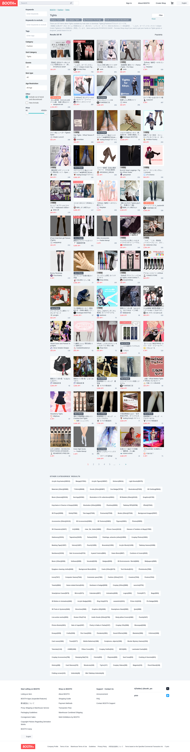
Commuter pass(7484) (94, 577)
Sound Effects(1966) (120, 633)
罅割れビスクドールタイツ (83, 241)
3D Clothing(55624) (154, 489)
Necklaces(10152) (58, 553)
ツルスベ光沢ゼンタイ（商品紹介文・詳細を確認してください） (129, 134)
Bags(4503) (155, 593)
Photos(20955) (137, 521)
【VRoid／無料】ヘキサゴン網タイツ (107, 204)
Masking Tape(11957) (59, 545)
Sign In (129, 3)
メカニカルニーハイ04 (105, 100)
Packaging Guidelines (29, 712)
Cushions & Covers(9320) (138, 553)
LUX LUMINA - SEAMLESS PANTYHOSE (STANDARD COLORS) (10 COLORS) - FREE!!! (60, 450)
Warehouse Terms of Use (79, 746)
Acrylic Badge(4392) (84, 601)
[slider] (27, 113)
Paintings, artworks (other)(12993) (114, 537)
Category (29, 42)
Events (28, 63)
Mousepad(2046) (140, 625)
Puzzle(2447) (143, 617)
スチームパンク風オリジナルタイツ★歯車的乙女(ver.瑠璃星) (84, 171)
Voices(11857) (76, 545)
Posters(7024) (149, 577)
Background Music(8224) (87, 569)
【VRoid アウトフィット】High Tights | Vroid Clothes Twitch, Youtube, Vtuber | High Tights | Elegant (130, 277)
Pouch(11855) (91, 545)
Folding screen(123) (58, 673)
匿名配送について (27, 703)
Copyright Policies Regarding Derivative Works (36, 723)
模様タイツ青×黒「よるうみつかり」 (84, 380)
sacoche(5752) (139, 585)
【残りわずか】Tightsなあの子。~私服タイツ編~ (130, 204)
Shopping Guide (65, 699)
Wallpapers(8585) (150, 561)
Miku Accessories (103, 238)
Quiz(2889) (137, 609)
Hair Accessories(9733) (77, 553)
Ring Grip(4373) (102, 601)
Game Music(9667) (117, 553)
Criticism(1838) (154, 633)
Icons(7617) (56, 577)
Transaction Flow (65, 708)
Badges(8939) (107, 561)
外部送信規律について (116, 746)
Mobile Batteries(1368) (91, 641)
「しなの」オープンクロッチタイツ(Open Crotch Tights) (83, 66)
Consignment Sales (28, 717)
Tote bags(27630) (89, 513)
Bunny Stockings (56, 273)
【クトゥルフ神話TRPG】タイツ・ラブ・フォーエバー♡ (153, 345)
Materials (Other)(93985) (60, 489)
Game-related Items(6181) (75, 585)
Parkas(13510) (92, 537)
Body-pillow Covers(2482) (124, 617)
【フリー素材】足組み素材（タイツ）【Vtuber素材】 (106, 169)
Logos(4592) (127, 593)
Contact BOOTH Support (105, 703)
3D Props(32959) (57, 513)
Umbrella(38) (75, 673)
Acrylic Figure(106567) (99, 481)
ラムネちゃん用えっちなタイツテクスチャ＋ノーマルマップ (129, 242)
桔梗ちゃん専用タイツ (128, 100)
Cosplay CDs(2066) (122, 625)
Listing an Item (26, 694)
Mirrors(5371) (79, 593)
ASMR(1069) (71, 649)
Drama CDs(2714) (80, 617)
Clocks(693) (98, 657)
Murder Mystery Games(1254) (137, 641)
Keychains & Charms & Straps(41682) (65, 505)
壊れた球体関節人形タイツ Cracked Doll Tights (83, 417)
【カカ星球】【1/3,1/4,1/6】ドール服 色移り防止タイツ (60, 101)
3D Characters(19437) (59, 529)
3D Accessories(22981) (84, 521)
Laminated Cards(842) (139, 649)
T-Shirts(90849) (79, 489)
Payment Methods (65, 703)
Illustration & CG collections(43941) (102, 497)
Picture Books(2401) (59, 625)
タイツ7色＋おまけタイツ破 (153, 97)
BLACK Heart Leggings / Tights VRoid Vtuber (130, 171)
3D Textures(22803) (104, 521)
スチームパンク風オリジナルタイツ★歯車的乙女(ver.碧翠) (107, 136)
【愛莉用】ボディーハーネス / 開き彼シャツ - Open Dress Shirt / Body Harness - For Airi (60, 171)
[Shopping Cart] (172, 3)
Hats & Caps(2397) (77, 625)
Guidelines (92, 746)
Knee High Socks (80, 449)
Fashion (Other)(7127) (115, 577)
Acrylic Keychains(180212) (61, 481)
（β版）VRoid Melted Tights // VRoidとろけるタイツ (153, 380)
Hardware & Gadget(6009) (98, 585)
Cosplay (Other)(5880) (120, 585)
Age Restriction (32, 83)
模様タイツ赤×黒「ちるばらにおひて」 (60, 380)
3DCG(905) (122, 649)
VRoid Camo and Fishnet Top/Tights (60, 344)
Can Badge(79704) (116, 489)
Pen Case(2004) (85, 633)
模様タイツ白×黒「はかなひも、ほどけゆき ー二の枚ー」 (130, 309)
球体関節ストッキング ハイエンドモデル (106, 417)
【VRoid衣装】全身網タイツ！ (152, 450)
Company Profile (52, 746)
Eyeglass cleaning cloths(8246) (62, 569)
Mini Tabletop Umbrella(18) (94, 673)
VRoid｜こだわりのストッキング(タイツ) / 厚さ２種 (107, 344)
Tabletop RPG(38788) (130, 505)
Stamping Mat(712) (81, 657)
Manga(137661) (81, 481)
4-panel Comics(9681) (98, 553)
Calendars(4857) (95, 593)
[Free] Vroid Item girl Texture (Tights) (60, 239)
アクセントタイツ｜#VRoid (153, 273)
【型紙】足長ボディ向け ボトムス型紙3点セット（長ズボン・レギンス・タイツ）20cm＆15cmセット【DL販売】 (60, 64)
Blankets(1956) (138, 633)
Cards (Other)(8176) (108, 569)
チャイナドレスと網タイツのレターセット (59, 312)
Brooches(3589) (80, 609)
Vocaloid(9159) (92, 561)
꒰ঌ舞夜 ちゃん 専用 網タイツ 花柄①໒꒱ (83, 344)
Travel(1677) (73, 641)
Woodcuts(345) (89, 665)
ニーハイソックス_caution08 (153, 205)
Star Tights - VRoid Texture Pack (84, 136)
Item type (29, 73)
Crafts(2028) (71, 633)
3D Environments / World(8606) (128, 561)
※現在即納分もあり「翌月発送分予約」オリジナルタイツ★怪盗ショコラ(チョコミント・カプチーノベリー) (130, 415)
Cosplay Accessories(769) (61, 657)
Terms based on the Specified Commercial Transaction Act (144, 746)
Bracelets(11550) (108, 545)
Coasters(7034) (134, 577)
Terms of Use (64, 746)
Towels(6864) (56, 585)
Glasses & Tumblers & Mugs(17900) (139, 529)
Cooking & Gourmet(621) (147, 657)
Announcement (102, 694)
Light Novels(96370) (136, 481)
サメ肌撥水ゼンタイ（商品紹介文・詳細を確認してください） (83, 309)
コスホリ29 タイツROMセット (84, 204)
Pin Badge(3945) (152, 601)
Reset (153, 19)
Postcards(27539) (106, 513)
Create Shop (161, 3)
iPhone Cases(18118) (114, 529)
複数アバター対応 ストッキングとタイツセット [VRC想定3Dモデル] (153, 136)
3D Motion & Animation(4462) (62, 601)
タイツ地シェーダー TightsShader (60, 134)
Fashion (60, 10)
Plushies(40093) (112, 505)
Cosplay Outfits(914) (106, 649)
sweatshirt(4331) (119, 601)
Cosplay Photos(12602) (140, 537)
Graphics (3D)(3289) (99, 609)
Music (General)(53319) (60, 497)
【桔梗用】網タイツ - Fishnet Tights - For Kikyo (130, 66)
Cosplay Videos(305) (120, 665)
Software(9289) (76, 561)
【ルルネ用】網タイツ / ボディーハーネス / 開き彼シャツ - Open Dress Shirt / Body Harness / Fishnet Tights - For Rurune (107, 66)
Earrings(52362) (78, 497)
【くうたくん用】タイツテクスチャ (106, 277)
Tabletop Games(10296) (147, 545)
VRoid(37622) (147, 505)
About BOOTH (144, 3)
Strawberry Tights (56, 414)
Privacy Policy (102, 746)
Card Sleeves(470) (72, 665)
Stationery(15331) (58, 537)
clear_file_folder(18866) (93, 529)
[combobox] (46, 3)
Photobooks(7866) (145, 569)
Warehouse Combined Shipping (71, 712)
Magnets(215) (137, 665)
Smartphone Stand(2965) (119, 609)
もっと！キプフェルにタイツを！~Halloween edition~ (60, 206)
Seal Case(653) (128, 657)
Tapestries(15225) (75, 537)
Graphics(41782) (148, 497)
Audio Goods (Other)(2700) (100, 617)
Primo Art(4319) (135, 601)
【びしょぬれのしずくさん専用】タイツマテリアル (106, 312)
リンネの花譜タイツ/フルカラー (130, 347)
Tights (67, 10)
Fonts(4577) (141, 593)
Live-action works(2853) (60, 617)
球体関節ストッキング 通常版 (106, 382)
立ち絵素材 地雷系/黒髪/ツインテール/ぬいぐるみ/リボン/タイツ (153, 309)
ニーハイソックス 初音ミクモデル (130, 382)
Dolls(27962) (73, 513)
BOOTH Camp (26, 729)
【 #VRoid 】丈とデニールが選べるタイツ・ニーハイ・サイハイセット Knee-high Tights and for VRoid (84, 99)
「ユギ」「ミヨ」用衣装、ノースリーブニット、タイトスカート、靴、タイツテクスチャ (152, 242)
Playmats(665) (112, 657)
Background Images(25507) (147, 513)
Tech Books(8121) (127, 569)
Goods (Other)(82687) (97, 489)
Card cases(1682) (58, 641)
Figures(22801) (121, 521)
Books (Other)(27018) (125, 513)
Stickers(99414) (118, 481)
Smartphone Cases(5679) (60, 593)
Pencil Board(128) (154, 665)
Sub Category (31, 52)
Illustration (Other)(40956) (92, 505)
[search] (71, 3)
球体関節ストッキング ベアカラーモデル (152, 417)
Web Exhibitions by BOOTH (69, 717)
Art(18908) (75, 529)
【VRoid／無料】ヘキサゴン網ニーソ (153, 63)
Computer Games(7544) (73, 577)
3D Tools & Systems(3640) (61, 609)
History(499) (56, 665)
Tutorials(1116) (57, 649)
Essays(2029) (56, 633)
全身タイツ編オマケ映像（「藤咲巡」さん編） (129, 450)
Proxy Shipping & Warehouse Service (35, 708)
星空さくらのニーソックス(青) (106, 452)
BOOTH (52, 10)
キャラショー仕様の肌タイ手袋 (83, 277)
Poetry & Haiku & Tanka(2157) (100, 625)
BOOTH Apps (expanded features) (34, 699)
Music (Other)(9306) (58, 561)
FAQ (98, 699)
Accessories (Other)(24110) (61, 521)
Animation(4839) (112, 593)
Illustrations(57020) (135, 489)
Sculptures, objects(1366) (113, 641)
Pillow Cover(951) (88, 649)
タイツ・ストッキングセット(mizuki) (152, 171)
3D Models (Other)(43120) (128, 497)
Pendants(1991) (102, 633)
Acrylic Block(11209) (126, 545)
